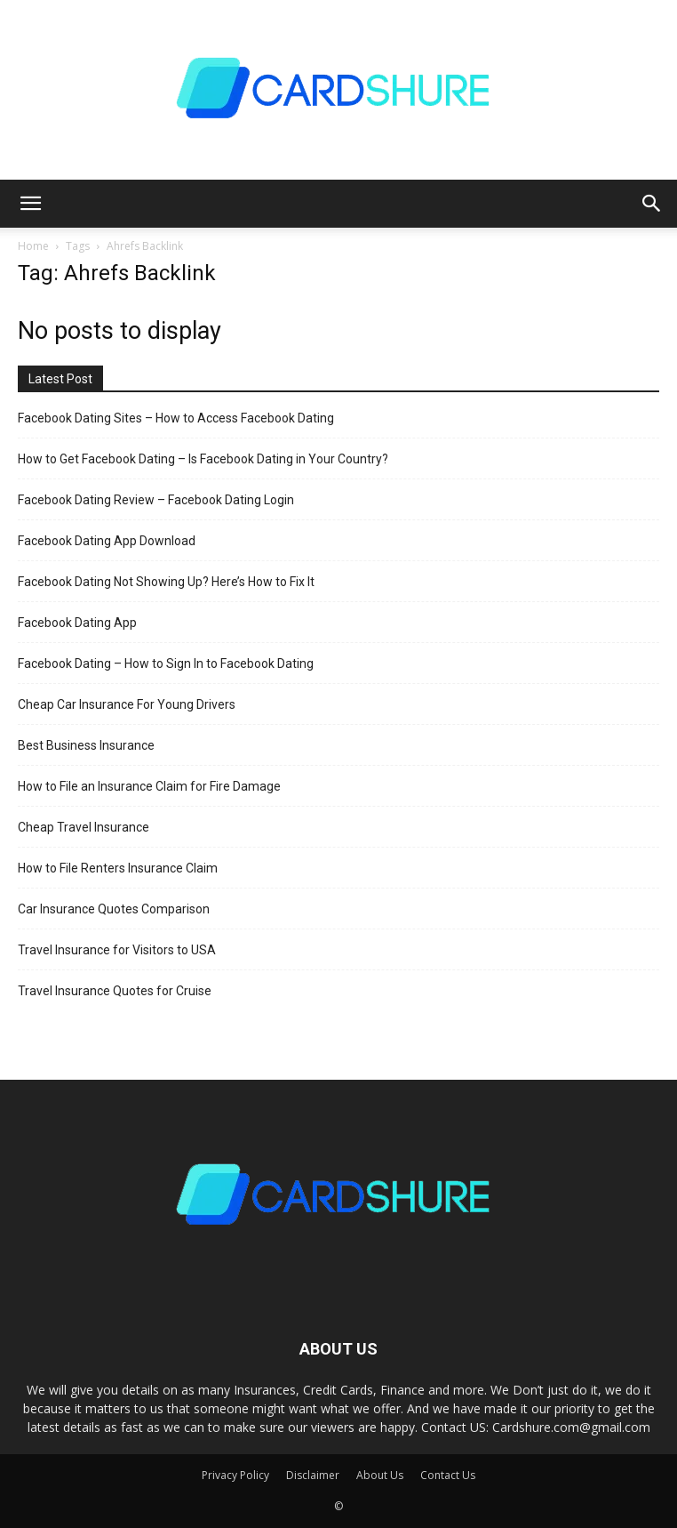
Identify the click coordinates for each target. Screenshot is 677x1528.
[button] (30, 204)
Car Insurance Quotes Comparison (114, 909)
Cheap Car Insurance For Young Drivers (126, 704)
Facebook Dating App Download (106, 541)
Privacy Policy (235, 1475)
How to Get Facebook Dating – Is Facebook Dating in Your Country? (203, 459)
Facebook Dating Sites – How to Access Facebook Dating (176, 418)
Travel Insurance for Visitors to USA (117, 950)
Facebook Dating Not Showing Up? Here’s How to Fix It (166, 582)
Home (33, 245)
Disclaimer (312, 1475)
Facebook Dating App (77, 622)
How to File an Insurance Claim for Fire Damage (149, 786)
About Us (379, 1475)
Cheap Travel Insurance (83, 827)
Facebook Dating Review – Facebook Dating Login (156, 500)
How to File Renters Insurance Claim (118, 868)
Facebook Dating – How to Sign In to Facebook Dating (166, 663)
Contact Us (447, 1475)
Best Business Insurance (86, 745)
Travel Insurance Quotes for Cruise (114, 991)
